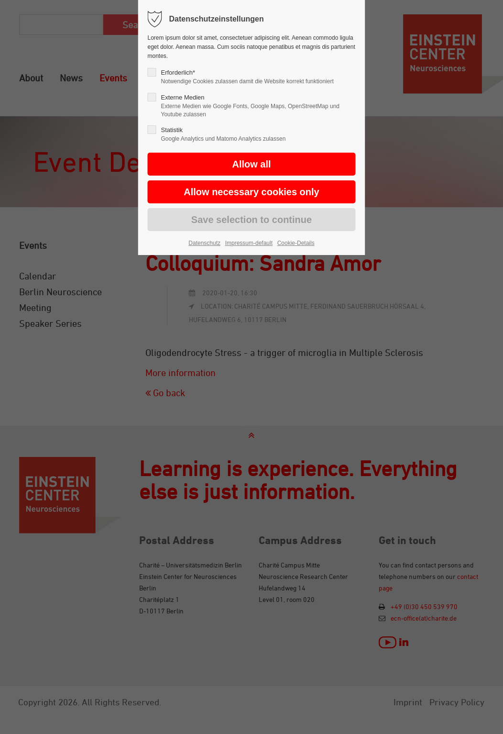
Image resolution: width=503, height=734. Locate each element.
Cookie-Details (296, 243)
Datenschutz (204, 243)
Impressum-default (249, 243)
